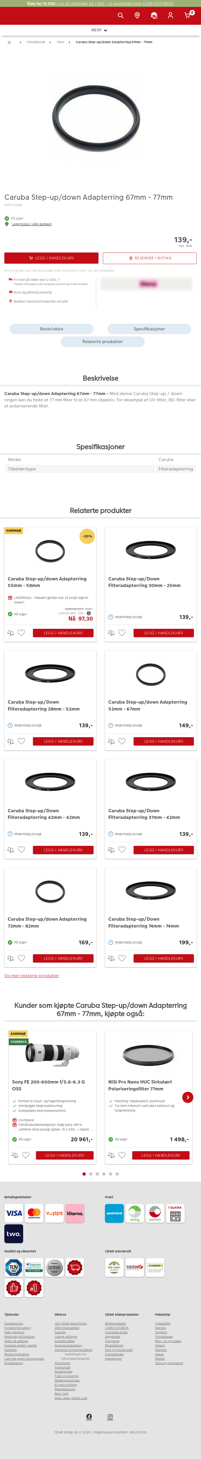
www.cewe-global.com (71, 1398)
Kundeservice (13, 1323)
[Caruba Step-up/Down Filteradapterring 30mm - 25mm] (151, 574)
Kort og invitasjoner (119, 1350)
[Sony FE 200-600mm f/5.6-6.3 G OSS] (52, 1087)
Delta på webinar (16, 1341)
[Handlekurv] (188, 15)
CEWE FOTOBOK (117, 1328)
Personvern (62, 1363)
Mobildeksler (114, 1345)
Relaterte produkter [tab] (102, 341)
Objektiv (161, 1332)
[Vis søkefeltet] (122, 15)
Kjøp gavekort (14, 1332)
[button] (187, 1097)
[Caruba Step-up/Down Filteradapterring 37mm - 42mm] (151, 799)
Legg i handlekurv (63, 633)
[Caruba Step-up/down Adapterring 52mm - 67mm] (151, 690)
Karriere (60, 1332)
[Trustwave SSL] (35, 1268)
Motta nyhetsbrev (16, 1354)
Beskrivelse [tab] (51, 329)
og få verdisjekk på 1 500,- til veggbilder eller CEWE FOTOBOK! (100, 3)
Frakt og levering (67, 1376)
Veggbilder (112, 1337)
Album (159, 1354)
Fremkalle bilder (116, 1332)
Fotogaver (112, 1341)
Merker (160, 1359)
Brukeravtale (63, 1372)
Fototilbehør (164, 1337)
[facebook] (90, 1417)
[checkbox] (22, 633)
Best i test (61, 1394)
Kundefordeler (65, 1341)
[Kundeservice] (155, 15)
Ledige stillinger (66, 1337)
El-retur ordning (66, 1385)
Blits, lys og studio (168, 1341)
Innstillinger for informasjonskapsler (75, 1356)
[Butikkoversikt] (138, 15)
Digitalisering (13, 1363)
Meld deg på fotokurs (19, 1337)
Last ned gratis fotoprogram (24, 1359)
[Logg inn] (172, 15)
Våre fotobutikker (67, 1328)
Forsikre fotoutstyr (17, 1328)
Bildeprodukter (115, 1323)
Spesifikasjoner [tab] (149, 329)
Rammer (161, 1350)
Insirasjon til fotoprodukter (73, 1350)
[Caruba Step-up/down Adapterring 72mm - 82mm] (50, 907)
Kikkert (160, 1345)
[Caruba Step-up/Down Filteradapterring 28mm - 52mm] (50, 690)
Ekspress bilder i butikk (20, 1345)
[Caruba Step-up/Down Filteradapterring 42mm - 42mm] (50, 799)
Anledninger (113, 1359)
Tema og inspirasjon (169, 1363)
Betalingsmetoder (67, 1380)
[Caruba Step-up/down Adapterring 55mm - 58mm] (50, 574)
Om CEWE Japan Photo (71, 1323)
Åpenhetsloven (65, 1389)
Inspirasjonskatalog (68, 1345)
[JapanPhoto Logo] (15, 18)
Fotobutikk (162, 1323)
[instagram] (111, 1417)
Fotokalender (114, 1354)
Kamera (160, 1328)
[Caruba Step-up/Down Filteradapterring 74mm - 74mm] (151, 907)
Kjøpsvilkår (62, 1367)
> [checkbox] (12, 632)
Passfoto (10, 1350)
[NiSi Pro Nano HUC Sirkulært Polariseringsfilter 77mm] (148, 1087)
